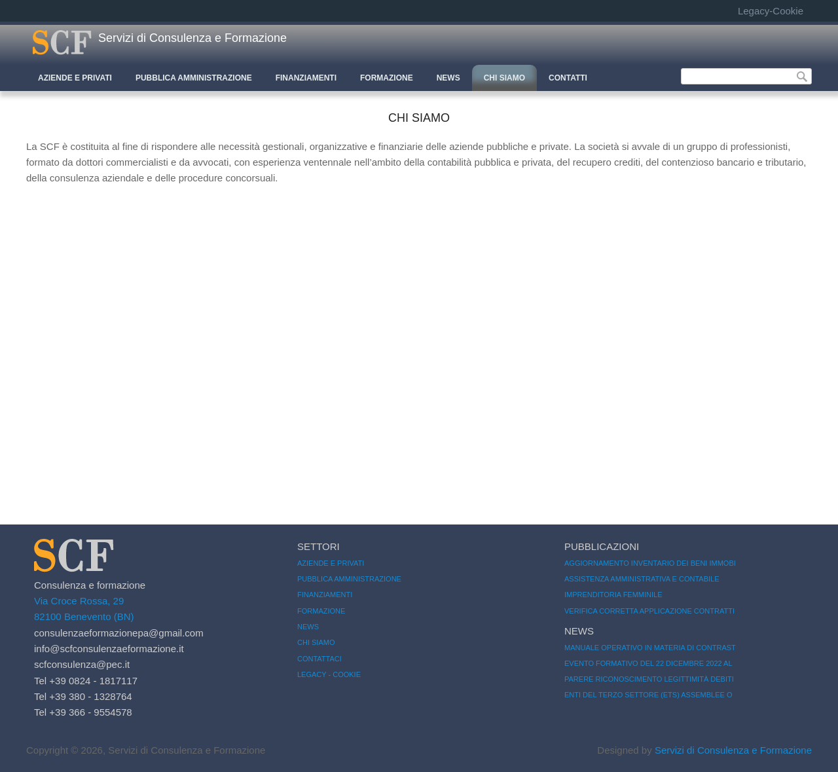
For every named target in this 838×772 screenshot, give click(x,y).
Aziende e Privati (75, 78)
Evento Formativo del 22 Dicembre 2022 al (648, 663)
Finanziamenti (306, 78)
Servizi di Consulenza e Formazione (192, 38)
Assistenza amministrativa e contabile (642, 579)
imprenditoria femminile (613, 594)
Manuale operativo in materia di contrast (650, 648)
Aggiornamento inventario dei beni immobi (650, 563)
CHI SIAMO (504, 78)
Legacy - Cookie (329, 674)
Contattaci (319, 659)
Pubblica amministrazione (349, 579)
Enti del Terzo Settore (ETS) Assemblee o (648, 695)
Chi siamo (316, 642)
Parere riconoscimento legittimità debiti (649, 679)
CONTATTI (568, 78)
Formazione (386, 78)
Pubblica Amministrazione (194, 78)
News (448, 78)
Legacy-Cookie (770, 10)
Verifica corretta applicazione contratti (649, 611)
